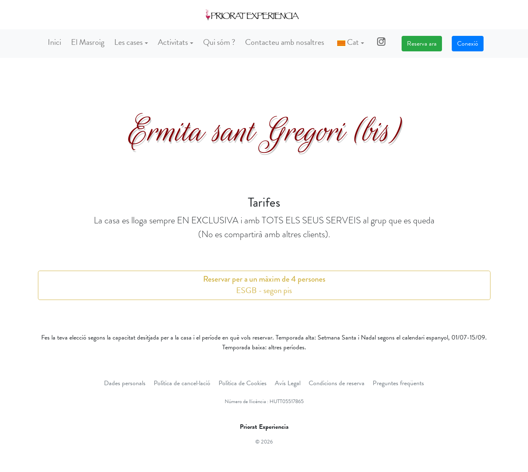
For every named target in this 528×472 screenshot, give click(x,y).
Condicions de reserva (337, 383)
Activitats (173, 42)
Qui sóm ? (219, 42)
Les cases (128, 42)
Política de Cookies (243, 383)
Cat (348, 42)
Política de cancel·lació (182, 383)
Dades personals (125, 383)
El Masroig (87, 42)
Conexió (467, 44)
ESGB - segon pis (264, 284)
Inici (54, 42)
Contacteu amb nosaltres (284, 42)
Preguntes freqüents (398, 383)
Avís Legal (287, 383)
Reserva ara (422, 44)
